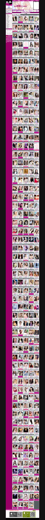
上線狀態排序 (8, 24)
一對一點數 (8, 22)
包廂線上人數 (8, 20)
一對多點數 (8, 21)
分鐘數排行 (8, 15)
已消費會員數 (8, 16)
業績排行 (8, 14)
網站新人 (8, 23)
